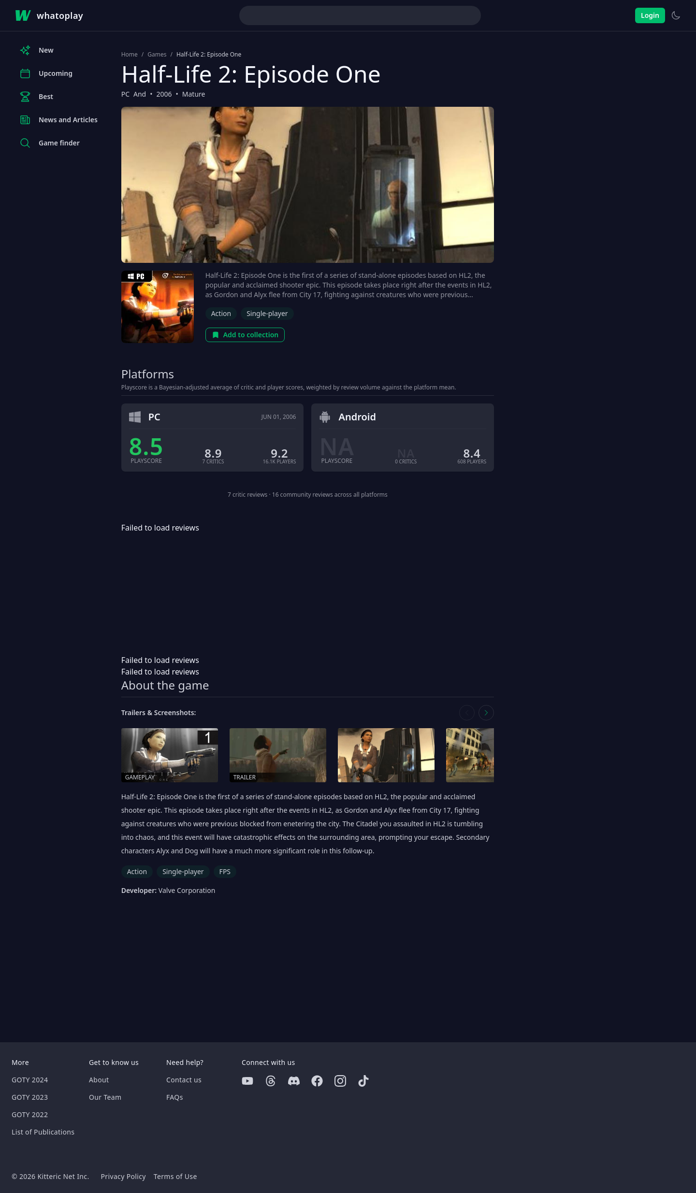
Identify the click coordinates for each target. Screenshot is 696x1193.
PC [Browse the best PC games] (125, 94)
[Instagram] (340, 1081)
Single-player (267, 313)
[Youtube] (247, 1081)
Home (129, 54)
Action (221, 313)
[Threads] (270, 1081)
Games (156, 54)
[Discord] (294, 1081)
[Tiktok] (363, 1081)
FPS (225, 871)
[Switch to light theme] (676, 15)
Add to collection (245, 334)
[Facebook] (317, 1081)
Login (650, 15)
